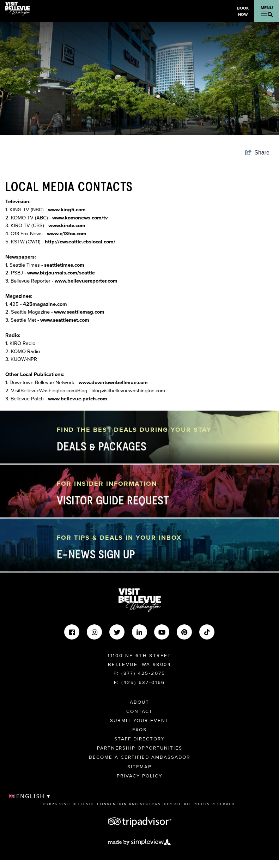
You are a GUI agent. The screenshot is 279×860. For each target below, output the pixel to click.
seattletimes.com (64, 265)
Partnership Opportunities (139, 747)
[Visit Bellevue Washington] (17, 8)
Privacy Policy (139, 775)
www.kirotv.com (66, 225)
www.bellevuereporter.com (86, 281)
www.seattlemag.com (79, 312)
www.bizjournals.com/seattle (61, 273)
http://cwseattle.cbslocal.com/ (80, 242)
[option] (139, 78)
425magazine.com (45, 304)
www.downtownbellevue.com (113, 382)
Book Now (243, 11)
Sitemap (139, 766)
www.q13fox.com (66, 233)
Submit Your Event (139, 720)
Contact (139, 711)
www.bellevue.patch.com (77, 398)
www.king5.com (67, 209)
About (139, 701)
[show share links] (257, 152)
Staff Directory (139, 738)
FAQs (139, 729)
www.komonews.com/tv (80, 218)
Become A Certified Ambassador (139, 757)
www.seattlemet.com (64, 320)
